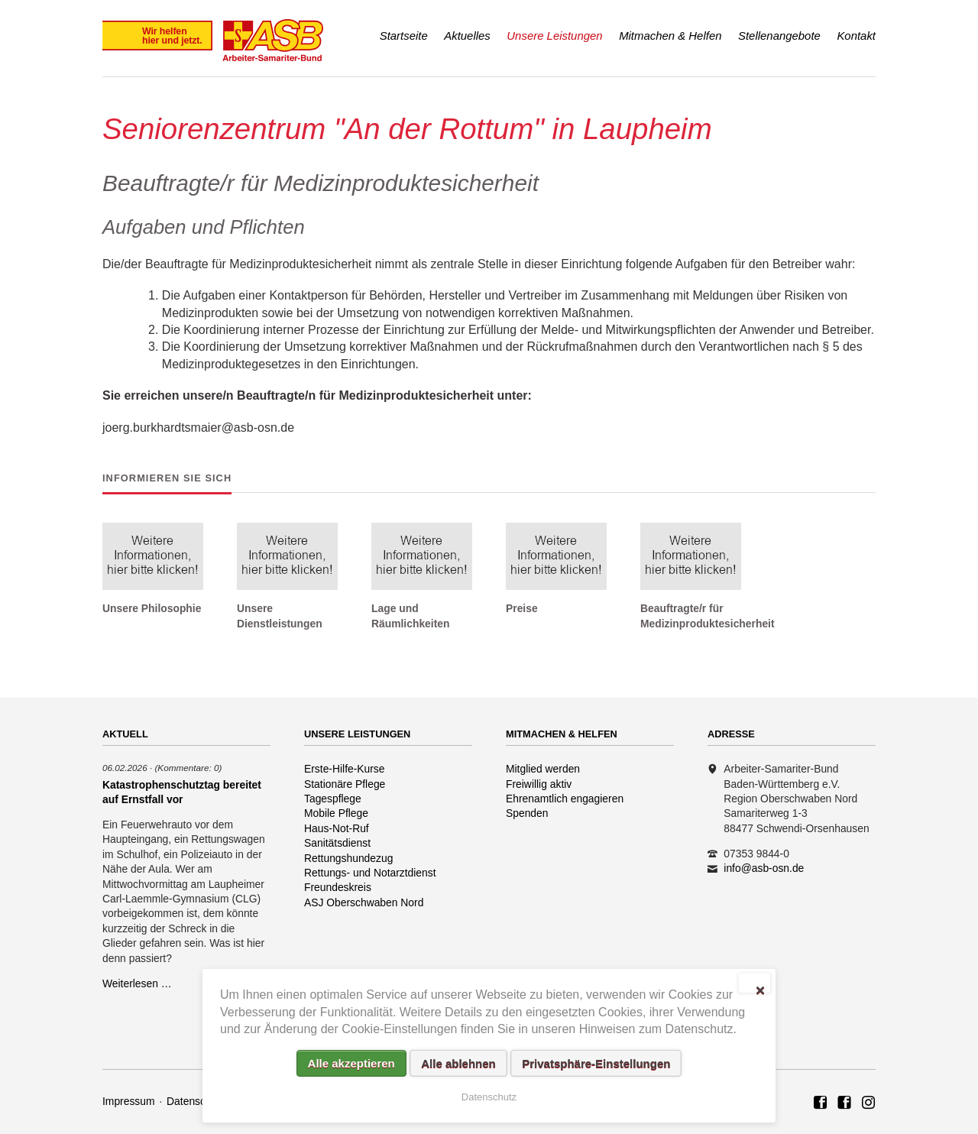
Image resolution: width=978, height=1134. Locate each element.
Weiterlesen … (137, 983)
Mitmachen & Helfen (670, 35)
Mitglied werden (543, 769)
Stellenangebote (779, 35)
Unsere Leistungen (554, 35)
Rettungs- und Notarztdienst (370, 873)
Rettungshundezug (348, 858)
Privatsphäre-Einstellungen (596, 1063)
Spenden (527, 813)
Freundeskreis (337, 887)
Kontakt (856, 35)
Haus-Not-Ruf (336, 828)
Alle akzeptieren (351, 1063)
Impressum (128, 1101)
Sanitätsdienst (337, 843)
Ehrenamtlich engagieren (564, 798)
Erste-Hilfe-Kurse (344, 769)
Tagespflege (332, 798)
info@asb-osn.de (764, 868)
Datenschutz (196, 1101)
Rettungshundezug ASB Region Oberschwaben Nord (869, 1103)
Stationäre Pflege (344, 784)
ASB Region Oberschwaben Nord (820, 1103)
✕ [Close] (760, 988)
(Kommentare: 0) (188, 768)
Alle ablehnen (458, 1063)
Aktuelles (467, 35)
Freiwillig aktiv (539, 784)
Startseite (404, 35)
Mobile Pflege (336, 813)
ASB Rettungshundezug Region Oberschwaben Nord (844, 1103)
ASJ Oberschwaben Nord (363, 902)
